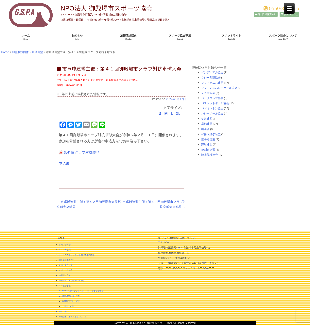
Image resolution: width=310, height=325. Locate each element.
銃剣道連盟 (208, 149)
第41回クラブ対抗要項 (81, 152)
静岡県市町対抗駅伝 (71, 301)
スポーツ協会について (283, 37)
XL (178, 113)
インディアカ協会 (212, 72)
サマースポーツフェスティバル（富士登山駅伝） (83, 290)
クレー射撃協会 (211, 77)
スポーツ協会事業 (180, 37)
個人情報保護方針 (265, 14)
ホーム (26, 37)
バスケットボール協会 (215, 103)
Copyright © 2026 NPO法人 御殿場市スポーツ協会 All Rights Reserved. (155, 323)
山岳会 (205, 129)
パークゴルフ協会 (212, 98)
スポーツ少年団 (66, 270)
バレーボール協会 (212, 113)
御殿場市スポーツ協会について (72, 316)
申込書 (64, 163)
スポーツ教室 (68, 306)
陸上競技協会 (209, 154)
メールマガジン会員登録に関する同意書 (76, 254)
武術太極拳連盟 (211, 134)
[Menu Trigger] (289, 8)
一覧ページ (64, 311)
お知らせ (77, 37)
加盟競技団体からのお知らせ (71, 280)
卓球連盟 (37, 52)
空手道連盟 (208, 139)
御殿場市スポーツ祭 (71, 296)
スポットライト (231, 37)
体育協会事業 (65, 285)
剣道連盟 (206, 118)
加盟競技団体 (128, 37)
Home (5, 52)
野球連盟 (206, 144)
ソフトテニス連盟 (212, 82)
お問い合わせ (289, 14)
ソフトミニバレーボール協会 (219, 88)
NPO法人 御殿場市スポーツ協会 (106, 8)
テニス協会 (208, 93)
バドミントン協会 (212, 108)
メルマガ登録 (65, 249)
